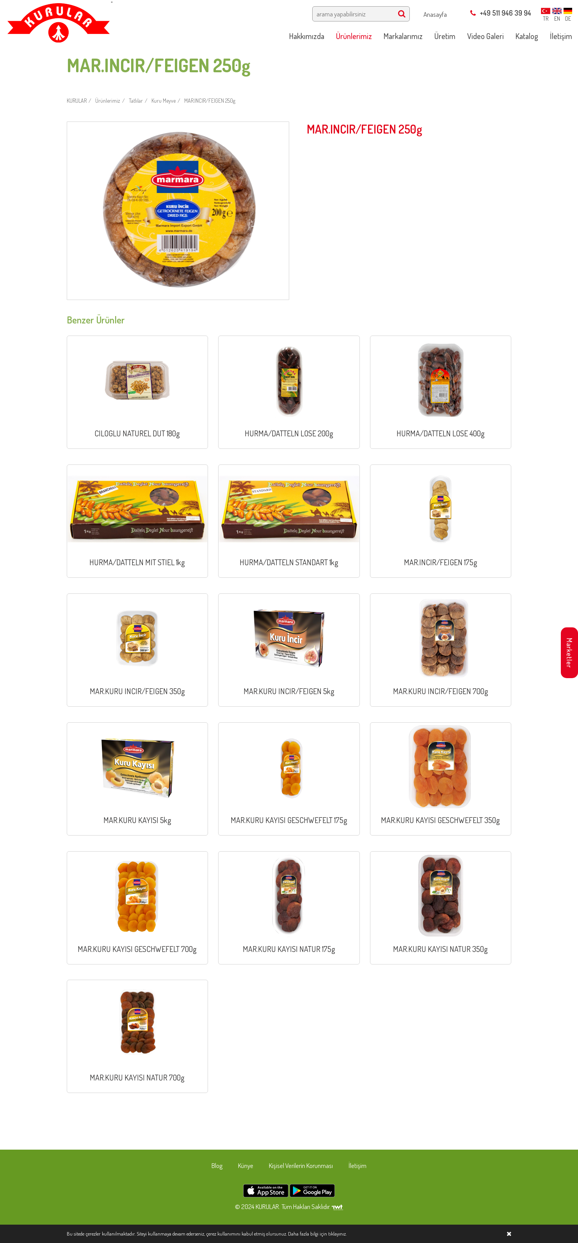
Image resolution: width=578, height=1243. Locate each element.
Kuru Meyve (163, 100)
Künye (245, 1165)
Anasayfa (435, 14)
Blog (217, 1165)
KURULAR (77, 100)
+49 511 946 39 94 (500, 13)
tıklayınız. (337, 1233)
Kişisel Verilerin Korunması (301, 1165)
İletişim (357, 1165)
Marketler (569, 653)
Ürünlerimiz (107, 100)
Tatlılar (136, 100)
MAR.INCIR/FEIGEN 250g (209, 100)
